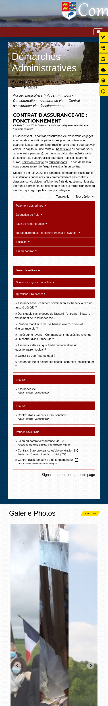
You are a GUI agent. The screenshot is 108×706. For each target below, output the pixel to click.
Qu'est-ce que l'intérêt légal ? (36, 355)
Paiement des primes (30, 205)
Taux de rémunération (30, 223)
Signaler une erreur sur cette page (68, 475)
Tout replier (66, 196)
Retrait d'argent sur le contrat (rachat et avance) (47, 232)
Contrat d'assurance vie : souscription (42, 415)
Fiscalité (21, 241)
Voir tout (90, 513)
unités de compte (33, 162)
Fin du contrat (25, 251)
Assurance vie (53, 101)
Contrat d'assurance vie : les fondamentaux (48, 459)
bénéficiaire (63, 149)
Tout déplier (85, 196)
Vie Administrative (43, 81)
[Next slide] (90, 665)
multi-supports (58, 162)
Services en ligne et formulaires (35, 282)
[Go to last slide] (17, 665)
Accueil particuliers (28, 95)
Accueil (18, 81)
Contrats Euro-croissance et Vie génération (48, 450)
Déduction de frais (28, 214)
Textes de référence (28, 270)
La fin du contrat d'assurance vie (41, 441)
